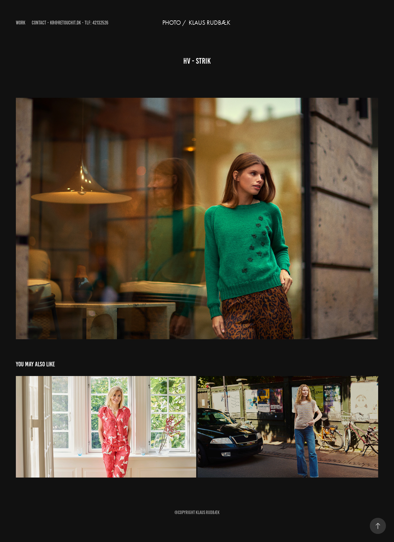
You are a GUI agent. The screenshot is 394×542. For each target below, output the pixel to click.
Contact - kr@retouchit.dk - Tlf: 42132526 (70, 23)
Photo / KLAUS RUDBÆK (197, 22)
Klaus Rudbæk (208, 512)
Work (20, 23)
